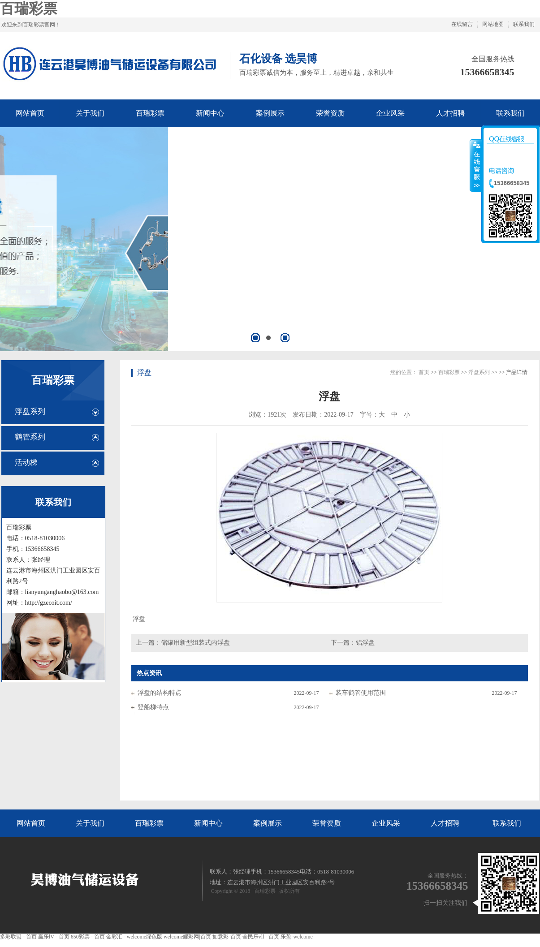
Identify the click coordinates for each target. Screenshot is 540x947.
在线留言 (462, 24)
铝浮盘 (365, 642)
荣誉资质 (326, 823)
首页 (424, 372)
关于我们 (90, 823)
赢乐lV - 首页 (53, 937)
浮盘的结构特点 (159, 692)
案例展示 (267, 823)
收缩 (476, 165)
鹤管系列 (30, 437)
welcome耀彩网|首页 (187, 937)
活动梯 (26, 462)
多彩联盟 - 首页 (18, 937)
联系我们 (524, 24)
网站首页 (31, 823)
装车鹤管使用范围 (361, 692)
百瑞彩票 (28, 8)
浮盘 (144, 372)
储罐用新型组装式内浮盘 (195, 642)
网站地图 (493, 24)
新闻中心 (208, 823)
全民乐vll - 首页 (261, 937)
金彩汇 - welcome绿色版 (134, 937)
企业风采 (386, 823)
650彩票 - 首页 (88, 937)
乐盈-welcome (296, 937)
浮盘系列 (30, 411)
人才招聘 (445, 823)
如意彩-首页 (226, 937)
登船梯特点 (153, 707)
